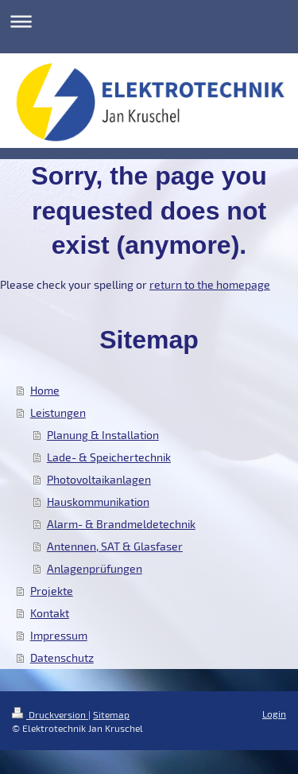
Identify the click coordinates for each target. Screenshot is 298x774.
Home (45, 390)
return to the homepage (209, 284)
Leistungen (58, 412)
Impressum (58, 635)
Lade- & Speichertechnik (109, 457)
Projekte (51, 590)
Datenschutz (62, 657)
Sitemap (111, 714)
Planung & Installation (103, 434)
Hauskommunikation (98, 501)
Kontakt (49, 613)
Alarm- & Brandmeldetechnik (121, 524)
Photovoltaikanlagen (99, 479)
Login (274, 713)
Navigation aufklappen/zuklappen (149, 21)
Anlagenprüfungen (94, 568)
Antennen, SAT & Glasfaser (115, 546)
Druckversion (50, 714)
